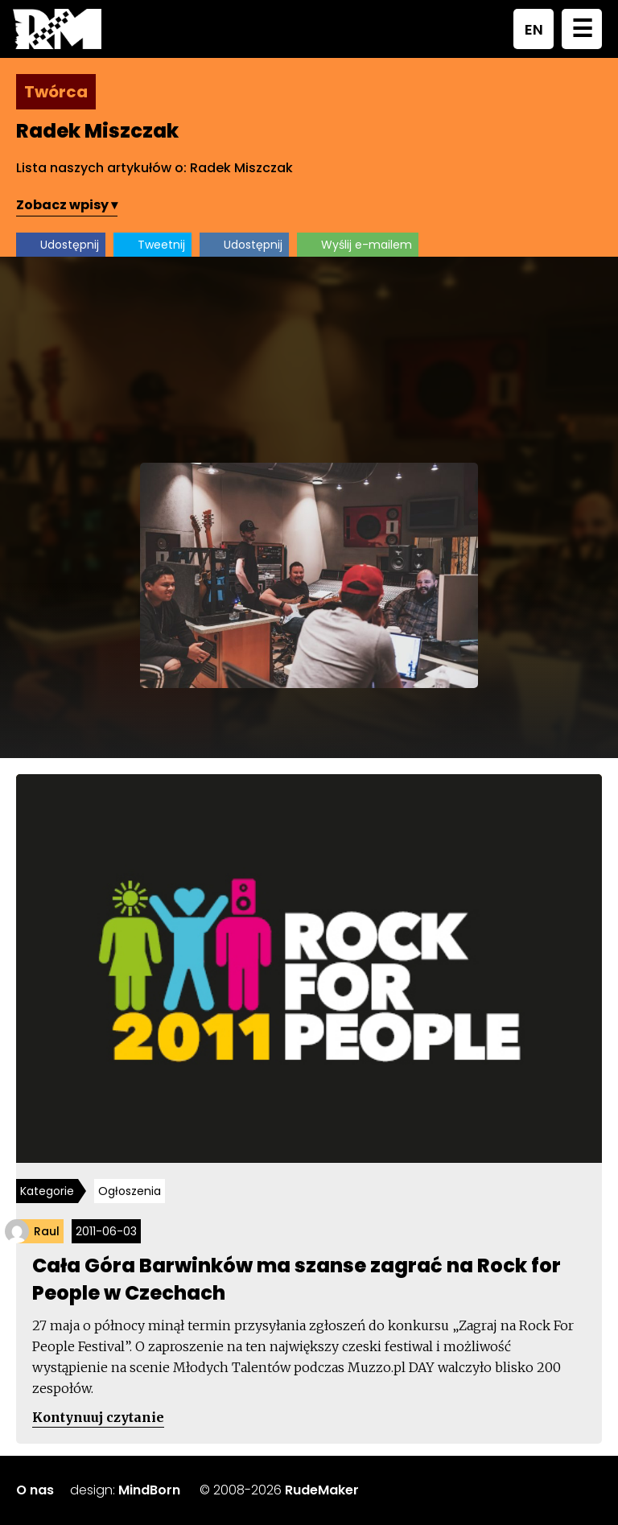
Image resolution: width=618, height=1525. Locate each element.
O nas (35, 1490)
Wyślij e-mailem (366, 245)
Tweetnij (161, 245)
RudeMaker (322, 1490)
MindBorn (149, 1490)
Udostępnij (69, 245)
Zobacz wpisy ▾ (66, 205)
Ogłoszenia (129, 1191)
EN (534, 29)
